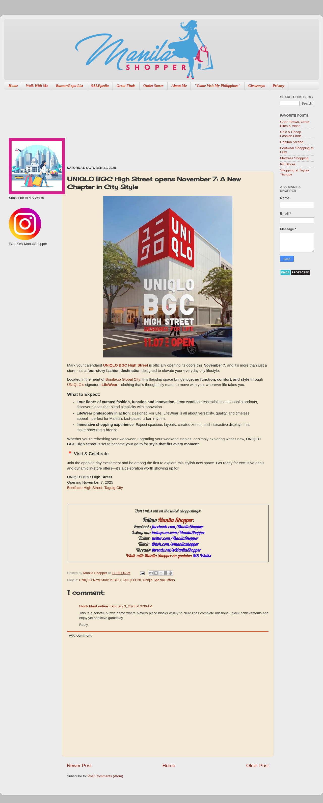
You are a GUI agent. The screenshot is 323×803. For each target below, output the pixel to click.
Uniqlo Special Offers (159, 580)
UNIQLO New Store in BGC (100, 580)
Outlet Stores (153, 86)
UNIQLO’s (75, 385)
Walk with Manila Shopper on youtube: (167, 556)
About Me (179, 86)
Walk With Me (37, 86)
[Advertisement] (98, 125)
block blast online (93, 606)
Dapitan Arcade (291, 142)
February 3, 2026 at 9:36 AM (131, 606)
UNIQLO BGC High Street (126, 365)
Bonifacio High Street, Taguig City (95, 488)
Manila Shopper (174, 520)
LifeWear (109, 385)
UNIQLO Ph (132, 580)
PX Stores (287, 164)
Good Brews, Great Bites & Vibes (294, 124)
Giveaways (256, 86)
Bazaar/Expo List (69, 86)
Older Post (257, 765)
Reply (83, 625)
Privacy (279, 86)
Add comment (80, 635)
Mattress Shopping (294, 158)
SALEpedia (100, 86)
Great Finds (126, 86)
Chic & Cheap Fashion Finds (291, 134)
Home (13, 86)
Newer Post (79, 765)
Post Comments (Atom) (105, 776)
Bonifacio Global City (122, 379)
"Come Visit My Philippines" (217, 86)
